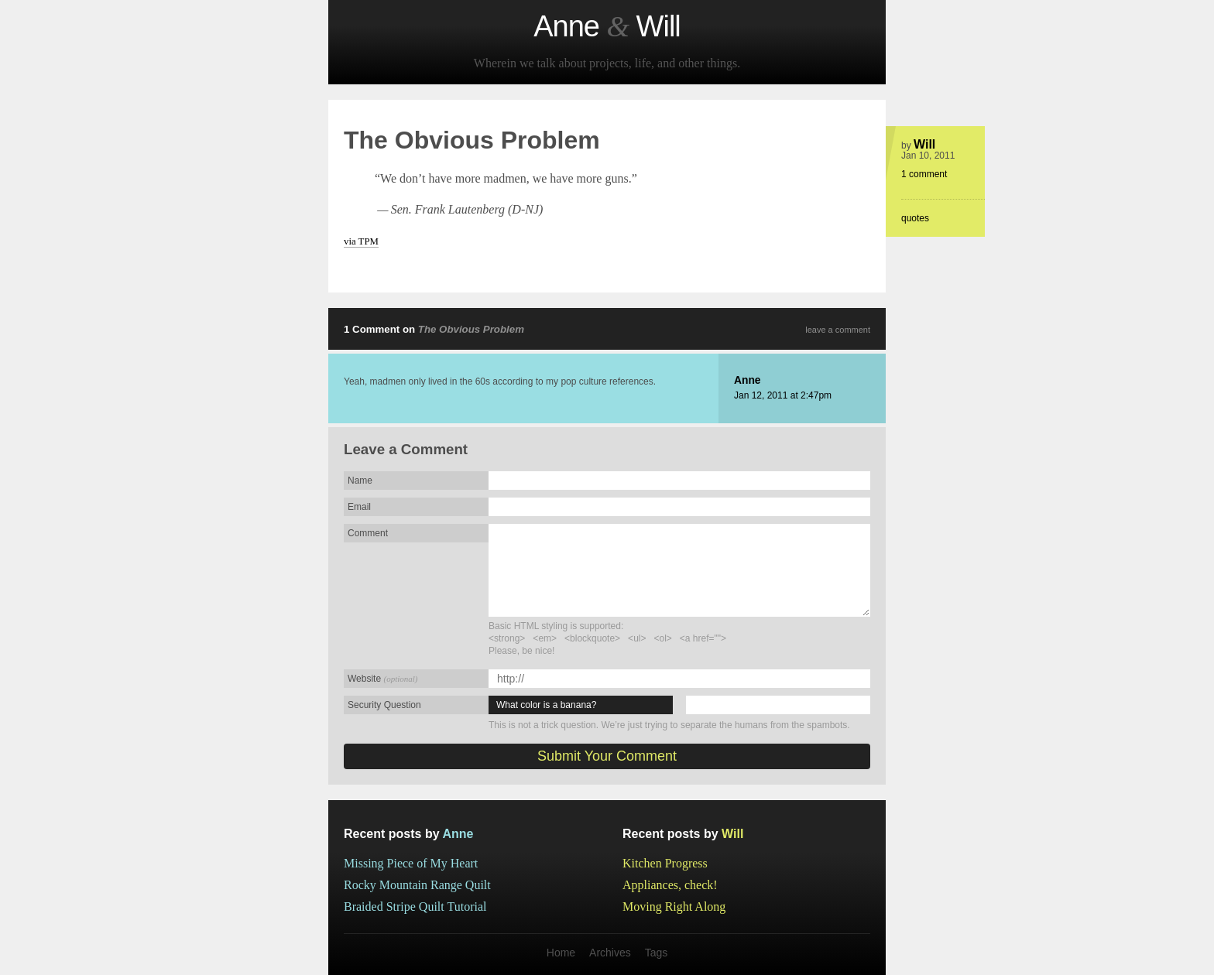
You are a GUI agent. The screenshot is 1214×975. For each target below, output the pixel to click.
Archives (610, 952)
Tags (656, 952)
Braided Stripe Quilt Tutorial (415, 906)
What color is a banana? (546, 705)
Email (359, 506)
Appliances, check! (670, 884)
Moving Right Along (673, 906)
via (361, 241)
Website (382, 678)
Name (360, 480)
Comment (368, 533)
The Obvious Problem (471, 329)
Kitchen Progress (665, 863)
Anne (747, 380)
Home (561, 952)
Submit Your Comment (607, 756)
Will (924, 144)
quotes (915, 218)
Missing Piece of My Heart (411, 863)
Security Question (384, 705)
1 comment (924, 174)
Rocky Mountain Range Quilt (417, 884)
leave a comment (837, 330)
